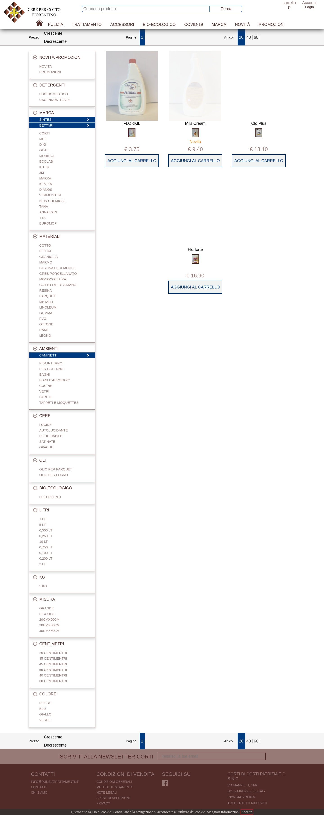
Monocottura (52, 279)
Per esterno (51, 369)
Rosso (45, 703)
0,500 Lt (45, 530)
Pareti (45, 397)
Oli (39, 460)
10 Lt (43, 541)
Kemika (45, 184)
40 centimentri (53, 675)
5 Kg (43, 586)
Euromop (48, 223)
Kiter (44, 167)
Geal (43, 150)
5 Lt (42, 525)
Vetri (44, 391)
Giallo (45, 714)
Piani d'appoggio (54, 380)
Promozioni (272, 24)
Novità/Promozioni (57, 57)
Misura (44, 599)
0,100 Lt (45, 553)
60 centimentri (53, 681)
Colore (44, 694)
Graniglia (48, 257)
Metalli (46, 302)
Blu (42, 709)
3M (41, 173)
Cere (42, 415)
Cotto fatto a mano (57, 285)
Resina (45, 290)
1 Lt (42, 519)
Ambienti (45, 348)
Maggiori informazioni (223, 812)
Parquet (47, 296)
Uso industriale (54, 100)
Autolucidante (53, 430)
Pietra (45, 251)
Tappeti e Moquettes (59, 402)
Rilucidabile (51, 436)
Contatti (38, 787)
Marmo (45, 262)
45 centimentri (53, 664)
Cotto (45, 245)
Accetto (246, 812)
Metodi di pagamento (115, 787)
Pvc (42, 318)
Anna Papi (48, 212)
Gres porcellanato (58, 273)
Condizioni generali (114, 781)
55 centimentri (53, 670)
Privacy (103, 803)
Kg (39, 577)
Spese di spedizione (114, 798)
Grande (46, 608)
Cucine (45, 386)
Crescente (53, 33)
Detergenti (49, 85)
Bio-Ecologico (159, 24)
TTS (42, 218)
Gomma (45, 313)
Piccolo (47, 614)
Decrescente (55, 41)
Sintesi (64, 120)
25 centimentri (53, 653)
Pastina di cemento (57, 268)
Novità (242, 24)
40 (248, 37)
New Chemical (52, 201)
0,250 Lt (45, 536)
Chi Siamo (39, 792)
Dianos (45, 189)
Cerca (225, 9)
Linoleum (48, 307)
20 (241, 37)
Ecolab (46, 161)
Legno (45, 335)
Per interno (51, 363)
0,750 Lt (45, 547)
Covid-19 (193, 24)
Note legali (107, 792)
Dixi (42, 144)
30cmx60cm (49, 625)
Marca (219, 24)
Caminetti (64, 355)
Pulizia (55, 24)
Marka (45, 178)
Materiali (47, 236)
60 (256, 37)
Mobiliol (47, 156)
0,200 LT (45, 558)
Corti (44, 133)
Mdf (43, 139)
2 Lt (42, 564)
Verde (45, 720)
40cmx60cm (49, 631)
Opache (46, 447)
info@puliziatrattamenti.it (55, 781)
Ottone (46, 324)
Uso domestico (53, 94)
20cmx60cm (49, 619)
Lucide (45, 425)
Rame (44, 330)
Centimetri (48, 644)
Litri (41, 510)
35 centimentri (53, 658)
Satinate (47, 441)
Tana (43, 206)
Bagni (44, 374)
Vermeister (50, 195)
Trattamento (87, 24)
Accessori (122, 24)
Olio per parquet (55, 469)
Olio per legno (53, 475)
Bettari (64, 125)
